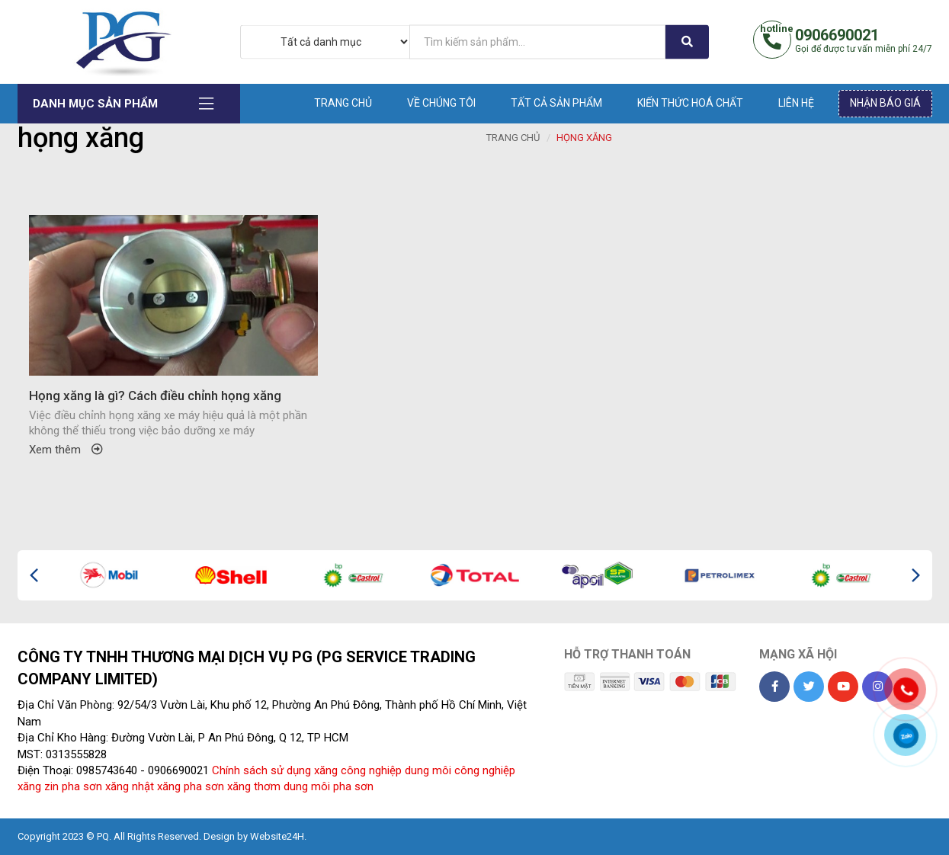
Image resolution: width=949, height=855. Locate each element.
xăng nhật (129, 786)
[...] (537, 41)
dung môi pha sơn (329, 786)
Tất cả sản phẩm (556, 103)
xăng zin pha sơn (60, 786)
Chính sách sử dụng (261, 770)
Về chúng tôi (441, 103)
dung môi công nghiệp (460, 770)
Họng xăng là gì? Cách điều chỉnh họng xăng (155, 395)
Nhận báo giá (885, 103)
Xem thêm (66, 449)
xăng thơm (254, 786)
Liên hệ (796, 103)
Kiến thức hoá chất (690, 103)
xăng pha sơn (190, 786)
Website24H (277, 836)
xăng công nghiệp (358, 770)
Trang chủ (343, 103)
